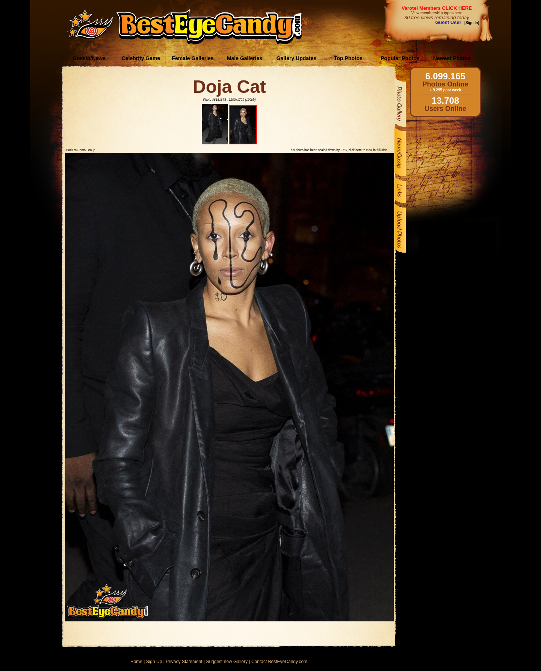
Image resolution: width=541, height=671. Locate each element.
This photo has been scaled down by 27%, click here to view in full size (338, 150)
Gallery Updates (297, 58)
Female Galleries (192, 58)
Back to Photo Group (80, 150)
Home (136, 661)
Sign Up (154, 661)
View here (436, 13)
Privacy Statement (184, 661)
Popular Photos (400, 58)
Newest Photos (452, 58)
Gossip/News (89, 58)
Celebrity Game (141, 58)
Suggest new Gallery (227, 661)
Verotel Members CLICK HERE (437, 8)
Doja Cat (229, 87)
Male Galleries (244, 58)
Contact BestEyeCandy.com (279, 661)
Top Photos (348, 58)
